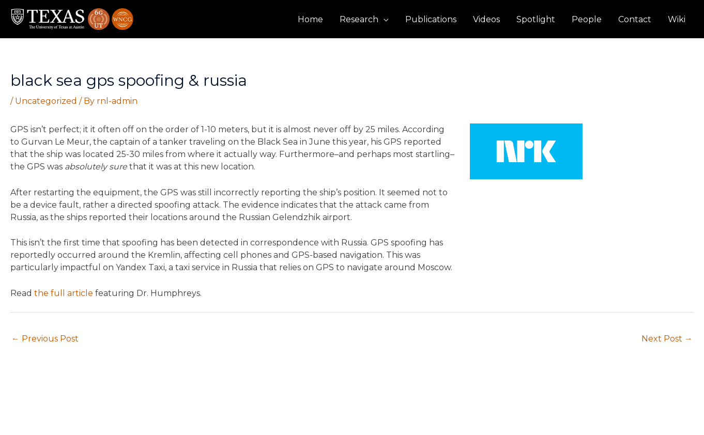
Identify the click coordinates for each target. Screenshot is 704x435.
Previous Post (45, 339)
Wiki (676, 19)
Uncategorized (46, 101)
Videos (486, 19)
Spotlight (535, 19)
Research (359, 19)
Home (310, 19)
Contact (634, 19)
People (587, 19)
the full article (63, 293)
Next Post (667, 339)
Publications (430, 19)
